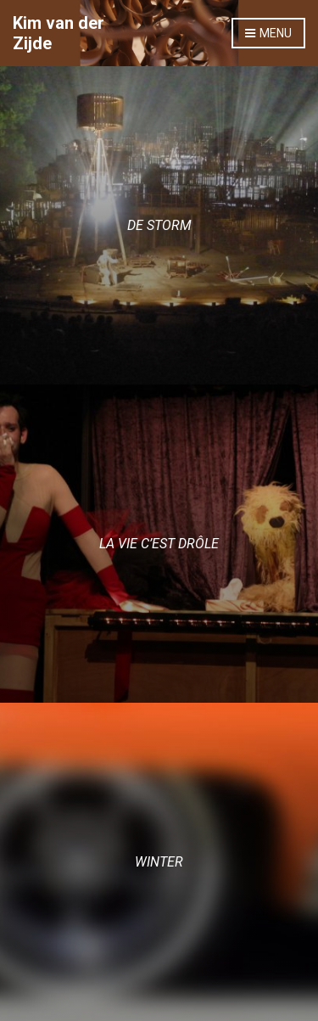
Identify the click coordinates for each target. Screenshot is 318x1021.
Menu (268, 34)
